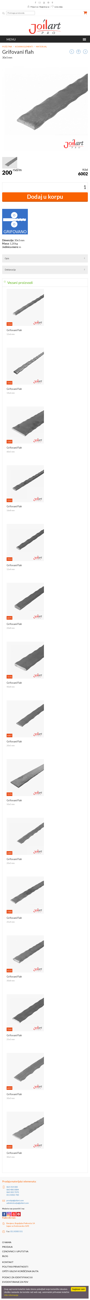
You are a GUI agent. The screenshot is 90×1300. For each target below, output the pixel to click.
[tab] (45, 283)
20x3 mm (11, 863)
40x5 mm (11, 1157)
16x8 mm (11, 510)
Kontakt (7, 1262)
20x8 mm (11, 628)
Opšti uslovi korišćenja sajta (20, 1271)
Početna (7, 46)
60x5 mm (11, 451)
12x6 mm (11, 334)
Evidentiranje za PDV (15, 1282)
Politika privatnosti (15, 1266)
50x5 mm (11, 804)
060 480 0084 (12, 1190)
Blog (5, 1256)
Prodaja (7, 1247)
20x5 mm (11, 745)
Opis (7, 258)
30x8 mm (11, 980)
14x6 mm (11, 393)
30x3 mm (11, 1098)
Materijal (41, 46)
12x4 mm (11, 569)
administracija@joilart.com (17, 1203)
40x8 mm (11, 687)
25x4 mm (11, 922)
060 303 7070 (12, 1192)
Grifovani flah (14, 330)
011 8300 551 (16, 1231)
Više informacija (11, 1295)
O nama (6, 1242)
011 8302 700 (12, 1195)
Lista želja (57, 7)
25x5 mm (11, 1039)
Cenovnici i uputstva (15, 1251)
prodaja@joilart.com (15, 1200)
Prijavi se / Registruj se (38, 7)
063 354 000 (12, 1187)
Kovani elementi (24, 46)
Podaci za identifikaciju (17, 1277)
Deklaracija (10, 269)
